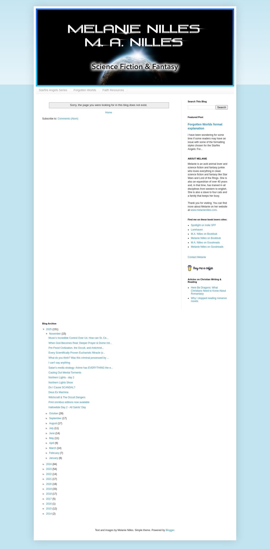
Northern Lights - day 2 (61, 377)
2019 (49, 488)
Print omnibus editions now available (69, 402)
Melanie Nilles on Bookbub (206, 238)
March (53, 448)
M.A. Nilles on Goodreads (205, 242)
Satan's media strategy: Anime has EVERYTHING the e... (81, 367)
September (55, 418)
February (54, 453)
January (54, 458)
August (53, 423)
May (52, 438)
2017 (49, 498)
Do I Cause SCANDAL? (62, 387)
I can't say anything (59, 362)
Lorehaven (197, 229)
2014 (49, 513)
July (51, 428)
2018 (49, 493)
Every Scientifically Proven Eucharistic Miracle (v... (77, 352)
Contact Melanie (197, 257)
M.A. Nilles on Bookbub (204, 233)
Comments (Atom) (68, 118)
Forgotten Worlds (85, 90)
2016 (49, 503)
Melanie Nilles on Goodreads (207, 246)
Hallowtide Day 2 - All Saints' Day (67, 407)
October (54, 413)
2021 (49, 479)
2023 (49, 469)
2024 (49, 464)
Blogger (170, 530)
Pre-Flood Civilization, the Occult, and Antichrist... (76, 347)
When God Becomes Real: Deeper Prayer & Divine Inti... (80, 343)
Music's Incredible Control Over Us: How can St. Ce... (78, 337)
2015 (49, 508)
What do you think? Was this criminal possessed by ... (79, 357)
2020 (49, 484)
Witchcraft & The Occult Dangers (67, 397)
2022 (49, 474)
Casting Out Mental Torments (65, 372)
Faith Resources (113, 90)
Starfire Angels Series (53, 90)
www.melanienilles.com (203, 210)
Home (108, 112)
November (55, 333)
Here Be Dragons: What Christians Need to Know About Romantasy (208, 290)
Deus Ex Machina (58, 392)
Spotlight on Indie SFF (203, 225)
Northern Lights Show (61, 382)
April (52, 443)
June (52, 433)
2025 (49, 329)
